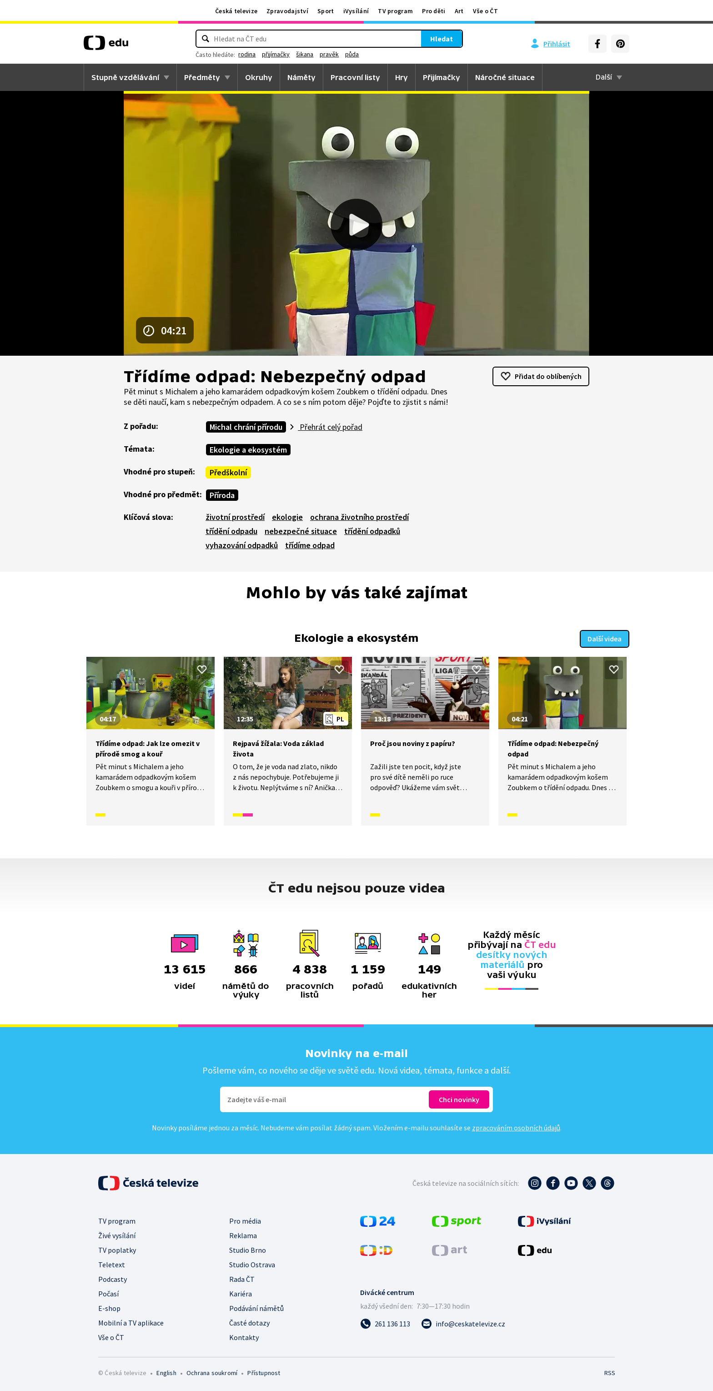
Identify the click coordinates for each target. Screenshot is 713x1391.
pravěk (368, 54)
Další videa (604, 637)
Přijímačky (441, 77)
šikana (344, 54)
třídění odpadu (231, 531)
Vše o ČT (485, 11)
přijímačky (315, 54)
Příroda (222, 495)
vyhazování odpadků (242, 545)
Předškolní (228, 472)
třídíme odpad (310, 545)
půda (391, 54)
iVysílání (356, 11)
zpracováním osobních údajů (516, 1126)
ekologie (287, 517)
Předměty (202, 77)
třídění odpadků (372, 531)
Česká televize (236, 11)
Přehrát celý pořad (330, 427)
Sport (325, 11)
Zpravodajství (287, 11)
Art (459, 11)
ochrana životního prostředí (359, 517)
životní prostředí (235, 517)
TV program (395, 11)
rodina (286, 54)
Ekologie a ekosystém (248, 449)
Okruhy (258, 77)
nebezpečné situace (301, 531)
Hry (401, 77)
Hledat (402, 38)
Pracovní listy (355, 77)
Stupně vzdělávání (125, 77)
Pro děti (433, 11)
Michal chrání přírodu (246, 427)
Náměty (301, 77)
